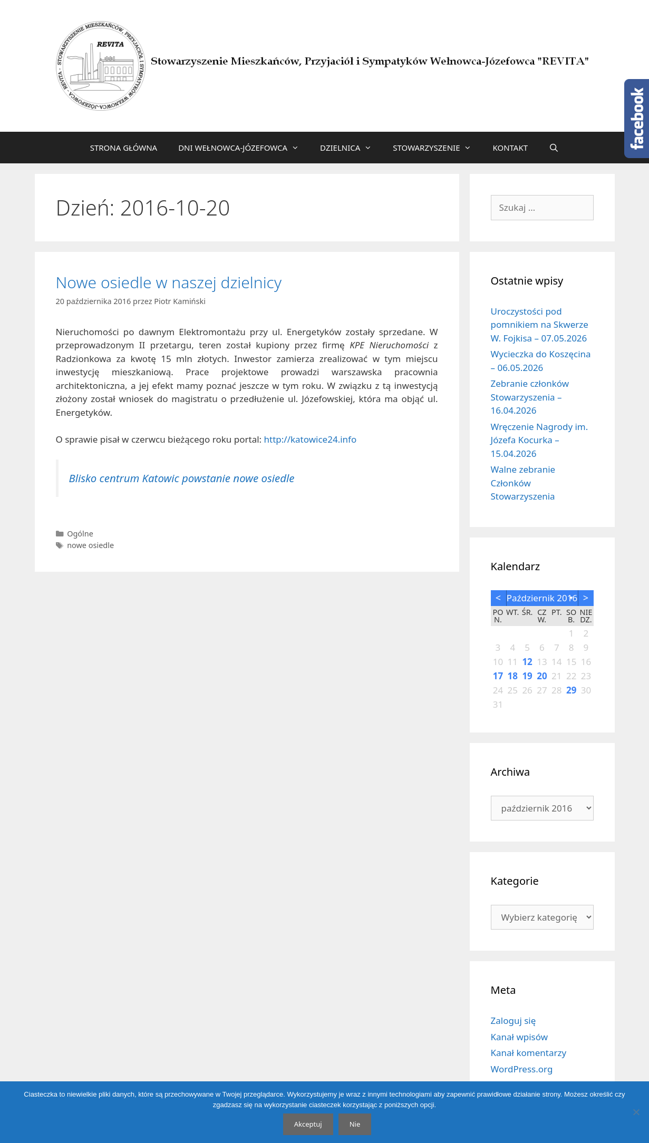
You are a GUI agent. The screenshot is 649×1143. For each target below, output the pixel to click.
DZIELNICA (351, 147)
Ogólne (80, 534)
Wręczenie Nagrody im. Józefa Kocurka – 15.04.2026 (539, 440)
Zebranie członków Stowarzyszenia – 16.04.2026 (530, 396)
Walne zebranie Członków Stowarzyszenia (523, 482)
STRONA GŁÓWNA (124, 147)
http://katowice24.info (310, 439)
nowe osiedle (90, 545)
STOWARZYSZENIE (437, 147)
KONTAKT (510, 147)
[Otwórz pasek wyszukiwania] (553, 147)
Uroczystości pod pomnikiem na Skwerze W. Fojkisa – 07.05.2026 (539, 324)
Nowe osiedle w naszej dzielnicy (169, 282)
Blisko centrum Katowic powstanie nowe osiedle (182, 478)
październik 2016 (542, 598)
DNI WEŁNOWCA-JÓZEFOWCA (243, 147)
